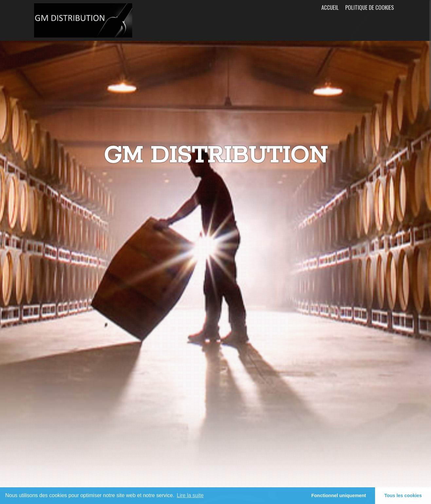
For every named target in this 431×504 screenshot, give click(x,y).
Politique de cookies (369, 7)
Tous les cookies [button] (403, 495)
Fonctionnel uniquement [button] (338, 495)
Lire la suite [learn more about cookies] (190, 495)
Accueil (330, 7)
